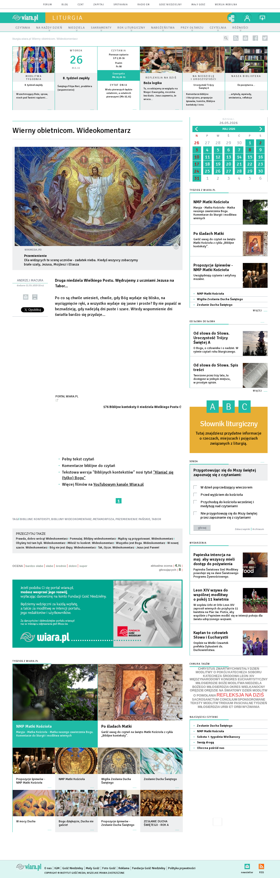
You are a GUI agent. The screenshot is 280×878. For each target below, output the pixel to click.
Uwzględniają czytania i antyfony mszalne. (214, 277)
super (83, 565)
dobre (73, 565)
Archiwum (258, 529)
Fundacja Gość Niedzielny (148, 868)
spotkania (121, 4)
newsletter (245, 38)
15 (249, 157)
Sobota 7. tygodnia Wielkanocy (218, 737)
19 (218, 164)
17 (196, 164)
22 (249, 164)
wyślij (25, 297)
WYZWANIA (250, 707)
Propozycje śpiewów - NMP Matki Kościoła (213, 267)
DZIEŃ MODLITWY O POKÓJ (227, 670)
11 (207, 157)
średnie (61, 565)
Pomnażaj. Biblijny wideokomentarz (93, 539)
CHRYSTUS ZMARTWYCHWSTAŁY (223, 668)
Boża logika (153, 83)
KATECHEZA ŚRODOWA (221, 676)
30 (239, 143)
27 (207, 143)
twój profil (247, 17)
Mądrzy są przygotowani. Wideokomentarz (145, 539)
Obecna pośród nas (210, 748)
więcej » (34, 112)
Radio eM (143, 4)
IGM (56, 868)
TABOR (156, 519)
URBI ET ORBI (231, 707)
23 (260, 164)
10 (196, 157)
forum (47, 4)
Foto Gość (109, 868)
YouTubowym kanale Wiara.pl (118, 484)
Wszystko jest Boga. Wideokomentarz (140, 543)
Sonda (194, 461)
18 (207, 164)
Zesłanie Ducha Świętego (214, 305)
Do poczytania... (246, 85)
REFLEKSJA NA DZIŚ (240, 695)
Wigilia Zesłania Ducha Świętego (220, 299)
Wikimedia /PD (33, 249)
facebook (255, 38)
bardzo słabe (34, 565)
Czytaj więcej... (161, 112)
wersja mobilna (226, 4)
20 (228, 164)
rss (235, 38)
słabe (49, 565)
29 (228, 143)
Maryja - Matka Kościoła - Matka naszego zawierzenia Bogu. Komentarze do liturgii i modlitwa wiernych (54, 734)
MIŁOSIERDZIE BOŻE (211, 683)
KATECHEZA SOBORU (245, 672)
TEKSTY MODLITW (204, 703)
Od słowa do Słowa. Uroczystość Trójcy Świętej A (211, 338)
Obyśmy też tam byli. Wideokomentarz (40, 543)
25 (207, 171)
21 (239, 164)
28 (218, 143)
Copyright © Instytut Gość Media (65, 872)
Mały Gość (198, 4)
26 (196, 143)
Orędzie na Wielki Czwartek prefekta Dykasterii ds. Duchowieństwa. (210, 646)
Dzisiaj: (228, 121)
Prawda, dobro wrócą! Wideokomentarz (42, 539)
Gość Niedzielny (170, 4)
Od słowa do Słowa (202, 321)
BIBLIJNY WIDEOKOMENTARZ (71, 519)
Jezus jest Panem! (147, 547)
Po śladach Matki (116, 726)
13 (228, 157)
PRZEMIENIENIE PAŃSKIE (132, 519)
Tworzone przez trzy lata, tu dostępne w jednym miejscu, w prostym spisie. (211, 379)
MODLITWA (236, 683)
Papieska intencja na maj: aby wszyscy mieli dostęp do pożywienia (214, 559)
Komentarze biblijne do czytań (88, 465)
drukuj (34, 297)
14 (239, 157)
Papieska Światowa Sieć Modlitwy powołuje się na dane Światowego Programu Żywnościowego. (215, 573)
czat (81, 4)
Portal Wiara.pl (66, 396)
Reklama (123, 868)
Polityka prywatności (181, 868)
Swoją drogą (205, 742)
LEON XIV (247, 676)
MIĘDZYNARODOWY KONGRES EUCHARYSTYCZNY (229, 679)
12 (218, 157)
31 (196, 178)
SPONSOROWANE (251, 699)
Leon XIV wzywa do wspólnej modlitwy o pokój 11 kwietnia (211, 595)
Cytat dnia (118, 85)
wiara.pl (28, 17)
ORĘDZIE (197, 690)
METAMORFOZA (103, 519)
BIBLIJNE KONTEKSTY (35, 519)
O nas (48, 868)
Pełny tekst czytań (78, 459)
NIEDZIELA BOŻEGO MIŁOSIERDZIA (227, 685)
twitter (265, 38)
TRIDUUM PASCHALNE (236, 703)
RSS (261, 865)
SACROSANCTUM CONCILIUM (214, 699)
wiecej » (76, 112)
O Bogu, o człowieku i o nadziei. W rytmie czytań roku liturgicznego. (215, 350)
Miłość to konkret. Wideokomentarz (91, 543)
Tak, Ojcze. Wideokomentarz (116, 547)
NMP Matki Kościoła (34, 726)
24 (196, 171)
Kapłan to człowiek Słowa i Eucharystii (210, 635)
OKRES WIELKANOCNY (247, 687)
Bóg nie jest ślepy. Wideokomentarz (73, 547)
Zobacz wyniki (242, 529)
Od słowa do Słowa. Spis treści (215, 367)
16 (260, 157)
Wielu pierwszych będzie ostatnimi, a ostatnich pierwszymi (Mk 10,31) (118, 93)
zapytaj (98, 4)
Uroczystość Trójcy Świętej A (203, 87)
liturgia (67, 18)
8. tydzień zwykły (34, 85)
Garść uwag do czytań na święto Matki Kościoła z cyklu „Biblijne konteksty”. (137, 734)
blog (65, 4)
